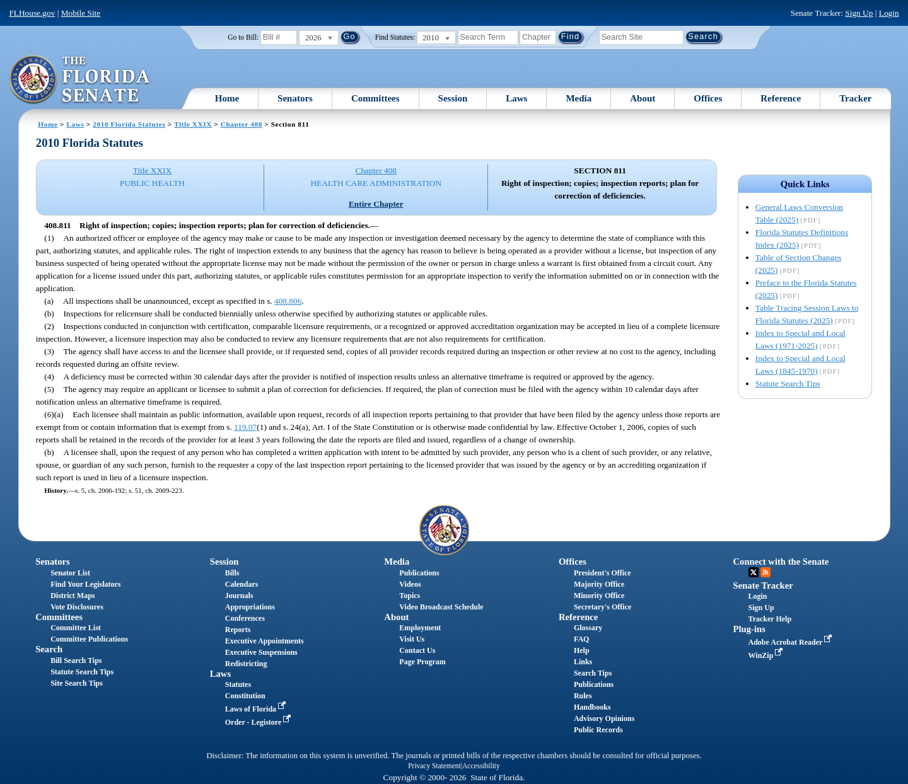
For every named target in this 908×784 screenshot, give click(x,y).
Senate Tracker (763, 585)
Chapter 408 (241, 124)
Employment (420, 627)
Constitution (245, 695)
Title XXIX (193, 124)
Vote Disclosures (76, 606)
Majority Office (599, 584)
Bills (232, 572)
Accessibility (481, 766)
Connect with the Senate (781, 561)
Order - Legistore (259, 722)
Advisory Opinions (604, 718)
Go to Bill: (243, 37)
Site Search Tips (76, 683)
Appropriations (250, 606)
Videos (410, 584)
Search (48, 649)
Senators (295, 98)
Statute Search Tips (787, 383)
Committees (375, 98)
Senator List (70, 572)
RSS (765, 572)
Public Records (598, 729)
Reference (780, 98)
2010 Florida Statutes (129, 124)
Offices (708, 98)
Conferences (245, 618)
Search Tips (593, 673)
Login (889, 13)
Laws (516, 98)
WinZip (767, 655)
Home (227, 98)
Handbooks (592, 707)
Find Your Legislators (85, 584)
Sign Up (859, 13)
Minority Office (599, 595)
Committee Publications (89, 639)
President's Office (602, 572)
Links (583, 661)
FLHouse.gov (32, 13)
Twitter (753, 572)
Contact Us (417, 650)
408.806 (287, 301)
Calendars (242, 584)
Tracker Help (770, 618)
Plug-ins (749, 629)
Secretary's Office (602, 606)
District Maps (72, 595)
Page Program (422, 661)
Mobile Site (81, 13)
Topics (409, 595)
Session (453, 98)
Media (578, 98)
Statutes (238, 684)
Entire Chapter (376, 204)
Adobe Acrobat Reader (791, 642)
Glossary (588, 627)
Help (582, 650)
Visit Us (411, 639)
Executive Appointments (264, 641)
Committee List (75, 627)
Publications (419, 572)
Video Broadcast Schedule (441, 606)
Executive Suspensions (261, 652)
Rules (583, 695)
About (642, 98)
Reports (238, 629)
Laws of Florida (256, 709)
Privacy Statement (434, 766)
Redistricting (246, 663)
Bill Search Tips (76, 660)
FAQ (581, 639)
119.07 (245, 427)
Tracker (855, 98)
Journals (239, 595)
